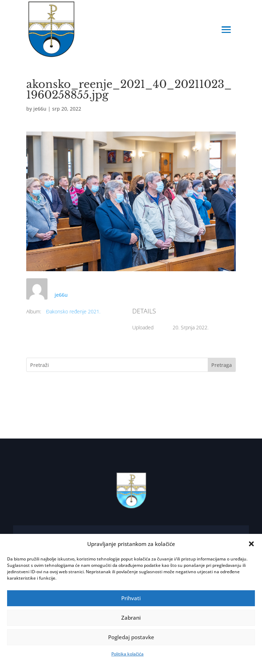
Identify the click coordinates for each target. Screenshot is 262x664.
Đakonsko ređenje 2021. (73, 311)
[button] (251, 543)
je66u (39, 108)
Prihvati (131, 598)
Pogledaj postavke (131, 637)
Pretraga (221, 365)
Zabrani (131, 617)
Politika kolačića (127, 654)
